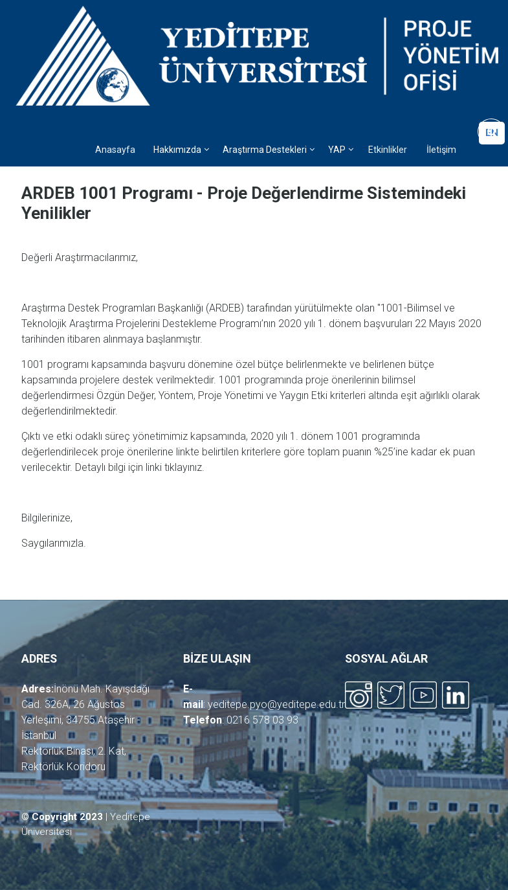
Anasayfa (115, 149)
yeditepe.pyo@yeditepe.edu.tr (276, 704)
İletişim (441, 149)
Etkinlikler (387, 149)
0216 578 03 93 (262, 720)
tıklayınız (183, 467)
